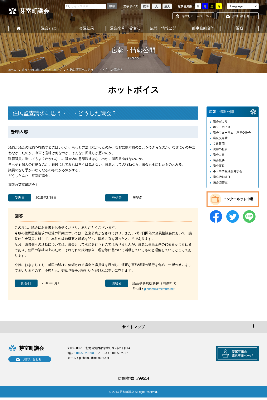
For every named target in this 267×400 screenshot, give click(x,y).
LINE (249, 220)
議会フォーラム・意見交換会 (232, 136)
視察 (239, 28)
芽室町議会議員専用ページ (233, 355)
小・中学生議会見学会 (227, 174)
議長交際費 (220, 141)
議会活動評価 (221, 180)
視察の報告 (220, 152)
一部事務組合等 (201, 28)
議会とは (48, 28)
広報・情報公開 (163, 28)
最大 (167, 6)
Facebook (216, 220)
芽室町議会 (34, 11)
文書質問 (219, 147)
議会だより (220, 125)
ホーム (18, 28)
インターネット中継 (238, 202)
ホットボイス (59, 69)
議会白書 (219, 158)
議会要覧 (219, 169)
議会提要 (219, 163)
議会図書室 (220, 185)
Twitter (232, 220)
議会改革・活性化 (125, 28)
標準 (146, 6)
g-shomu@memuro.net (161, 289)
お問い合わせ (32, 359)
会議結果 (86, 28)
